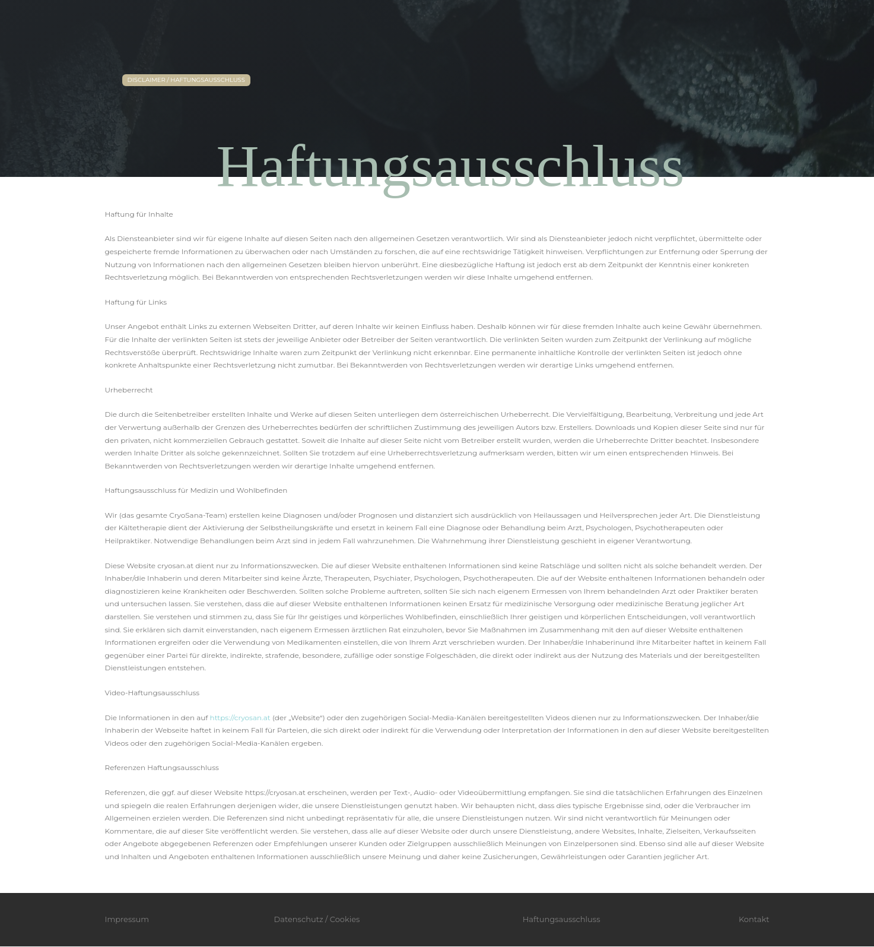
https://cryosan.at (240, 717)
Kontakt (754, 919)
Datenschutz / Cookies (317, 919)
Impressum (127, 919)
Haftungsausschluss (561, 919)
